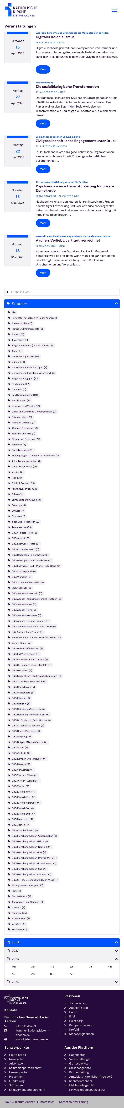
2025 (15, 982)
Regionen (72, 996)
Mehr (43, 69)
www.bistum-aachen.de (32, 1039)
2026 (15, 959)
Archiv (16, 942)
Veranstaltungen (20, 26)
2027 (15, 951)
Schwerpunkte (16, 1047)
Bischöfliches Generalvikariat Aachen (26, 1019)
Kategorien (19, 303)
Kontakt (11, 1010)
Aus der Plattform (79, 1047)
